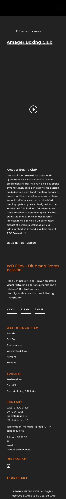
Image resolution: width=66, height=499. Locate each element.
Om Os (11, 339)
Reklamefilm (14, 379)
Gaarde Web (48, 495)
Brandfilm (12, 385)
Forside (11, 333)
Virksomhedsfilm (17, 351)
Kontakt (11, 362)
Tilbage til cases (28, 31)
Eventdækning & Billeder (21, 391)
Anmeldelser (14, 345)
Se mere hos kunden (21, 243)
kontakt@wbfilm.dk (18, 449)
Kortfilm (11, 356)
